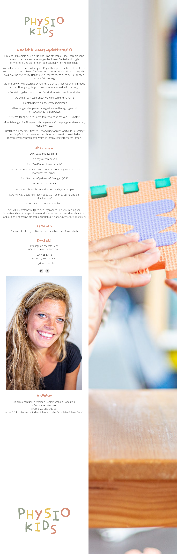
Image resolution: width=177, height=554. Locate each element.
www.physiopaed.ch (74, 217)
